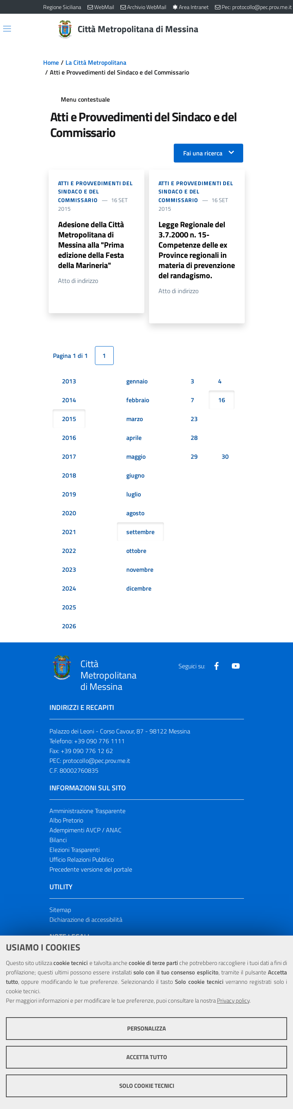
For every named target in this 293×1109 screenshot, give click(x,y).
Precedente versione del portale (90, 869)
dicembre (138, 588)
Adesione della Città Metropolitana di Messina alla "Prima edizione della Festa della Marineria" (91, 244)
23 (194, 418)
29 (194, 456)
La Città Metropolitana (96, 62)
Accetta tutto (146, 1057)
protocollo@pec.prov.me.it (96, 760)
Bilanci (58, 840)
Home (51, 62)
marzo (134, 418)
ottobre (136, 550)
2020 (69, 513)
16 (221, 400)
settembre (140, 531)
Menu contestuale (85, 99)
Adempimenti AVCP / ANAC (85, 830)
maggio (136, 456)
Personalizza (146, 1028)
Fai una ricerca (202, 153)
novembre (139, 569)
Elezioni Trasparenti (74, 849)
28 (194, 437)
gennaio (136, 381)
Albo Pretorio (66, 820)
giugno (135, 475)
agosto (135, 513)
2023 (69, 569)
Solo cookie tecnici (146, 1085)
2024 (69, 588)
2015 (69, 418)
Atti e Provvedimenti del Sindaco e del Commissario (95, 191)
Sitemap (60, 909)
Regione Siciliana (62, 7)
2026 (69, 626)
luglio (133, 494)
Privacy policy (233, 1000)
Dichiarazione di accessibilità (85, 919)
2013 (69, 381)
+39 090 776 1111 (99, 741)
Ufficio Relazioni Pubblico (81, 859)
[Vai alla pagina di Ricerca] (245, 29)
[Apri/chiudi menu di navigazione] (7, 28)
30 (225, 456)
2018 (69, 475)
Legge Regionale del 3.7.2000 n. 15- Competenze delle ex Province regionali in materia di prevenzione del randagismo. (196, 249)
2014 (69, 400)
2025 (69, 607)
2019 (69, 494)
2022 (69, 550)
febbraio (137, 400)
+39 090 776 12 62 (87, 750)
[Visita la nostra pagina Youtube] (236, 666)
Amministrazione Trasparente (87, 810)
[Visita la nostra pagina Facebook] (216, 666)
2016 (69, 437)
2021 (69, 531)
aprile (134, 437)
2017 (69, 456)
